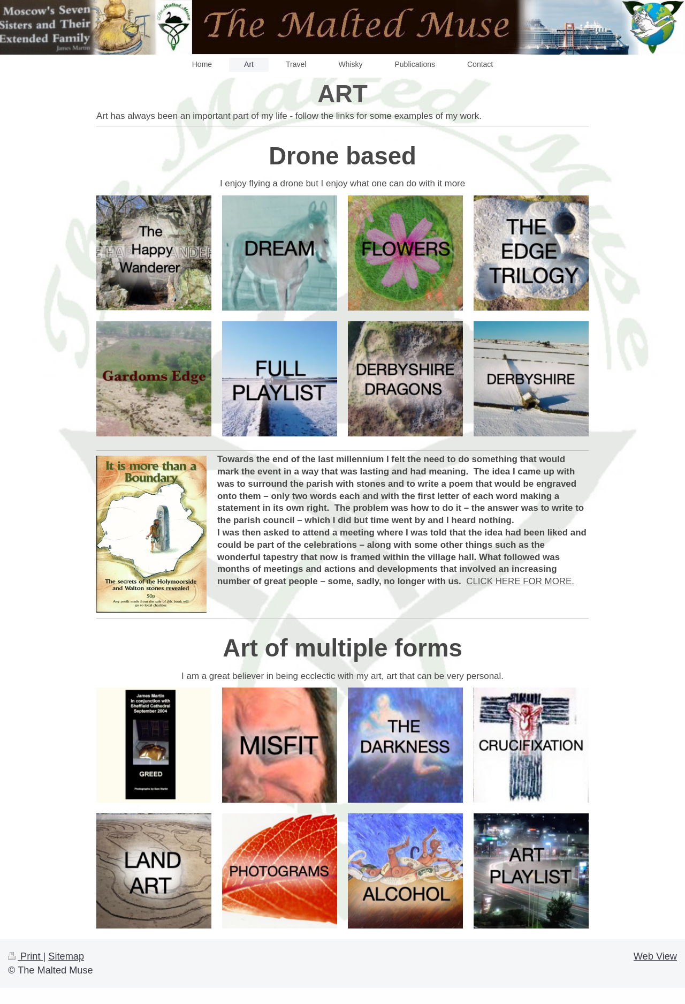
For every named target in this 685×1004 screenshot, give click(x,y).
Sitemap (66, 956)
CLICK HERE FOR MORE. (520, 581)
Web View (655, 956)
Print (25, 956)
